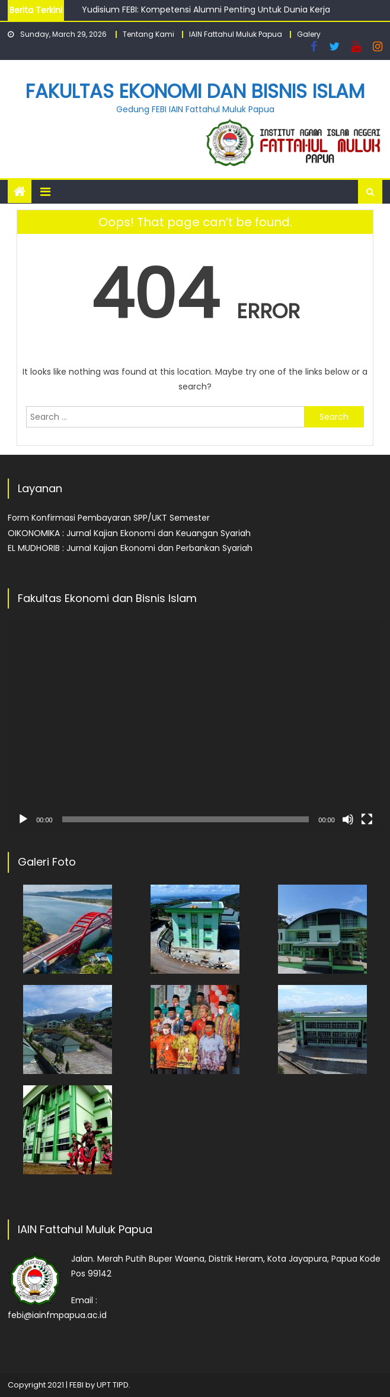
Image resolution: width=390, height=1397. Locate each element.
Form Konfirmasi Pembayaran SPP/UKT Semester (109, 518)
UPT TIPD (113, 1384)
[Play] (23, 819)
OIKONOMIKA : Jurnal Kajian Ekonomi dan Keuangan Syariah (129, 533)
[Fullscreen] (367, 819)
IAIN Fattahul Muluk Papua (235, 34)
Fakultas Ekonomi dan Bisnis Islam (195, 91)
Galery (309, 34)
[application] (195, 725)
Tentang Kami (148, 34)
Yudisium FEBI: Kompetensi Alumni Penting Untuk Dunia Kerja (206, 9)
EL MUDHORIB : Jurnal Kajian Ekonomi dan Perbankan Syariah (130, 548)
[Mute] (348, 819)
